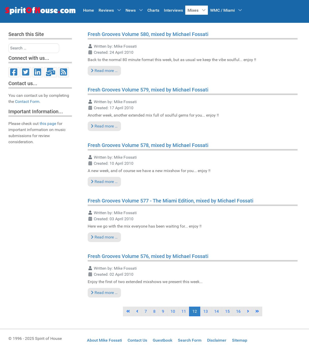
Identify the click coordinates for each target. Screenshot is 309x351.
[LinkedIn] (37, 72)
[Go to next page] (248, 311)
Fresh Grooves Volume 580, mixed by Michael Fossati (148, 34)
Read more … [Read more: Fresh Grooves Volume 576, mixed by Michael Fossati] (104, 292)
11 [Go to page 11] (183, 311)
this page (48, 123)
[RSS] (63, 72)
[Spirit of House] (40, 12)
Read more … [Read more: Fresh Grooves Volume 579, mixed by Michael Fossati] (104, 126)
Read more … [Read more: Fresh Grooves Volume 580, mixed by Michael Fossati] (104, 70)
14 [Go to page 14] (216, 311)
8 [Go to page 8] (154, 311)
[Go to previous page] (137, 311)
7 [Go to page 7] (146, 311)
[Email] (50, 72)
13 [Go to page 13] (205, 311)
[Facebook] (13, 72)
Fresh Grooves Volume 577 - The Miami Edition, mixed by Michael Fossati (170, 201)
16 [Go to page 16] (238, 311)
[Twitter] (25, 72)
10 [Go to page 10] (173, 311)
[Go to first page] (128, 311)
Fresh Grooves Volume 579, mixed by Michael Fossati (148, 90)
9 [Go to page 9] (163, 311)
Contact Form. (27, 101)
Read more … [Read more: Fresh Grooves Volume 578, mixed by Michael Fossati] (104, 181)
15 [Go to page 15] (227, 311)
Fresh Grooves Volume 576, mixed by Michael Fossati (148, 256)
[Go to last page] (257, 311)
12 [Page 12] (194, 311)
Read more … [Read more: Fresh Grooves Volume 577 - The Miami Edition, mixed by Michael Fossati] (104, 237)
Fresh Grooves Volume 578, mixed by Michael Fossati (148, 145)
